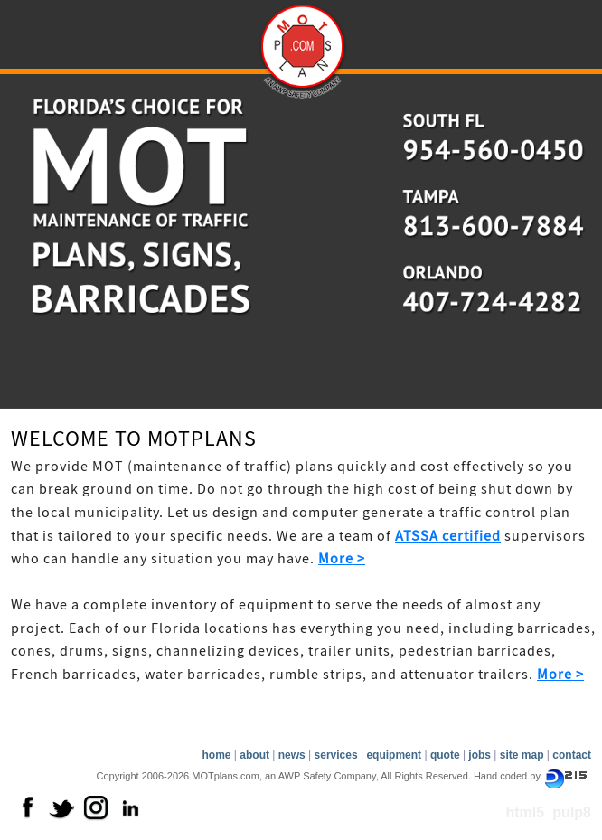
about (254, 755)
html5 (524, 812)
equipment (393, 755)
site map (522, 755)
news (292, 755)
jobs (479, 755)
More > (341, 559)
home (216, 755)
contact (571, 755)
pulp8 (571, 812)
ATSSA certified (448, 536)
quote (445, 755)
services (336, 755)
